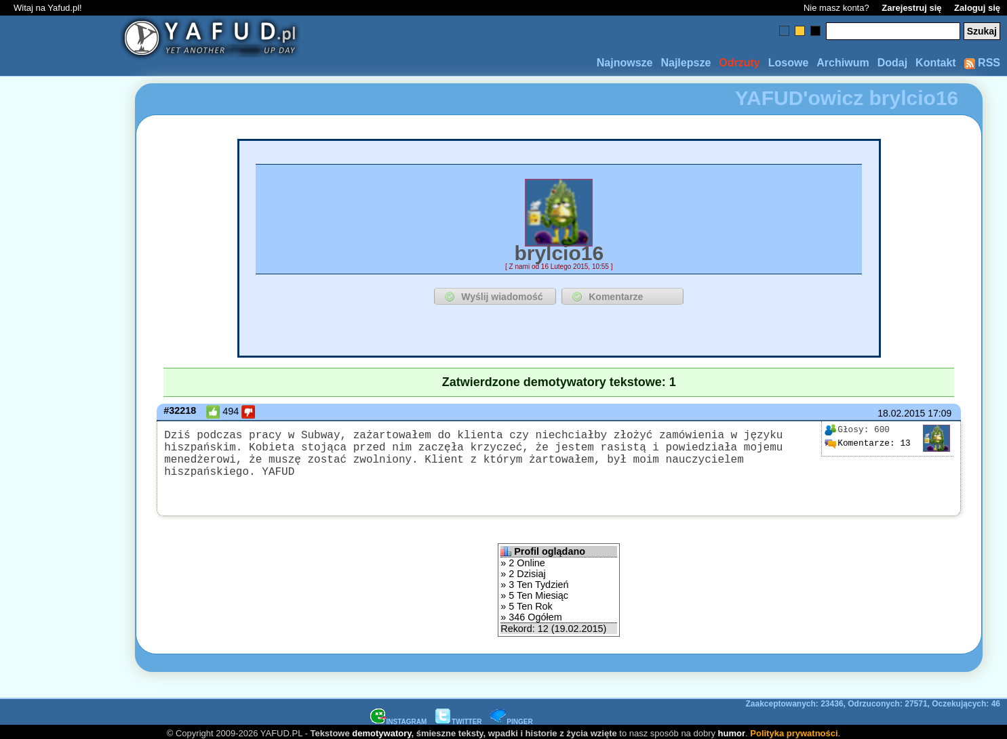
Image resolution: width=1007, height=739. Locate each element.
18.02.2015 (901, 413)
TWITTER (458, 717)
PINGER (511, 717)
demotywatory (381, 729)
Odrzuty (739, 62)
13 (867, 443)
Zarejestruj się (911, 8)
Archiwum (842, 62)
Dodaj (892, 62)
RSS (982, 62)
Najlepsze (685, 62)
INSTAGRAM (398, 717)
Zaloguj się (977, 8)
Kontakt (935, 62)
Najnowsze (625, 62)
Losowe (788, 62)
